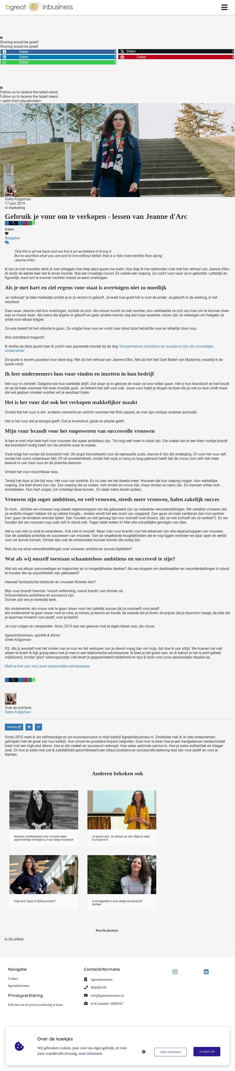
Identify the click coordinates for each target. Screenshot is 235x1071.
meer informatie (91, 1053)
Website (14, 727)
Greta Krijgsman (18, 199)
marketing (17, 208)
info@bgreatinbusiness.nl (107, 995)
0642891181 (99, 987)
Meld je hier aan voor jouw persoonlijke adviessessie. (47, 666)
